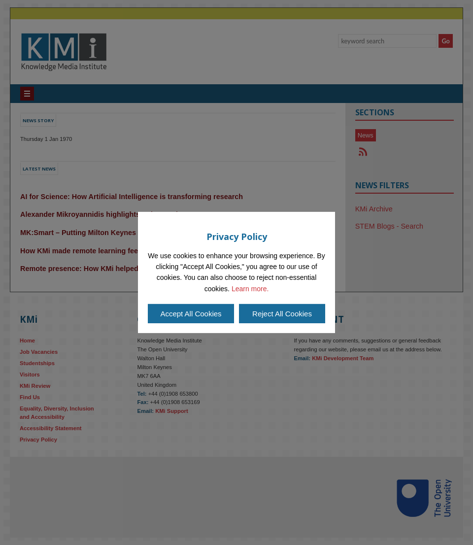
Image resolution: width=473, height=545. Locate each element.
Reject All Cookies (282, 313)
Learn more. (250, 289)
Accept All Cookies (190, 313)
